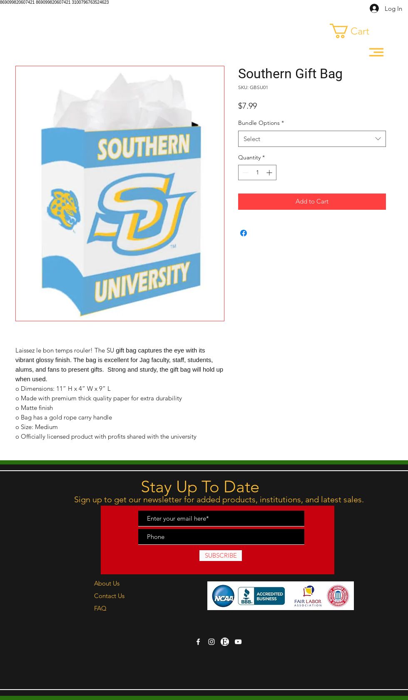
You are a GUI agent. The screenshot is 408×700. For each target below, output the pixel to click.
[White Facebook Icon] (198, 642)
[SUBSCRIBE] (220, 555)
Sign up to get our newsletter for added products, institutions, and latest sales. (220, 499)
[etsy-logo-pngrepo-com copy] (225, 642)
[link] (357, 31)
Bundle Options (261, 123)
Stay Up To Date (200, 486)
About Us (106, 583)
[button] (376, 52)
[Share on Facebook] (244, 233)
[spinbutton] (257, 172)
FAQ (100, 608)
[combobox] (312, 139)
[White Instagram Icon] (211, 642)
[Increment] (270, 172)
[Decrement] (244, 172)
